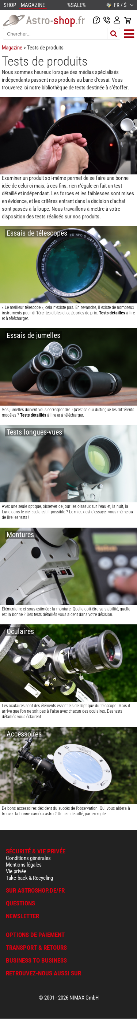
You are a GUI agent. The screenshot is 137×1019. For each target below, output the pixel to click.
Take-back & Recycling (29, 878)
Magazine (12, 47)
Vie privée (16, 871)
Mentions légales (24, 864)
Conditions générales (28, 858)
